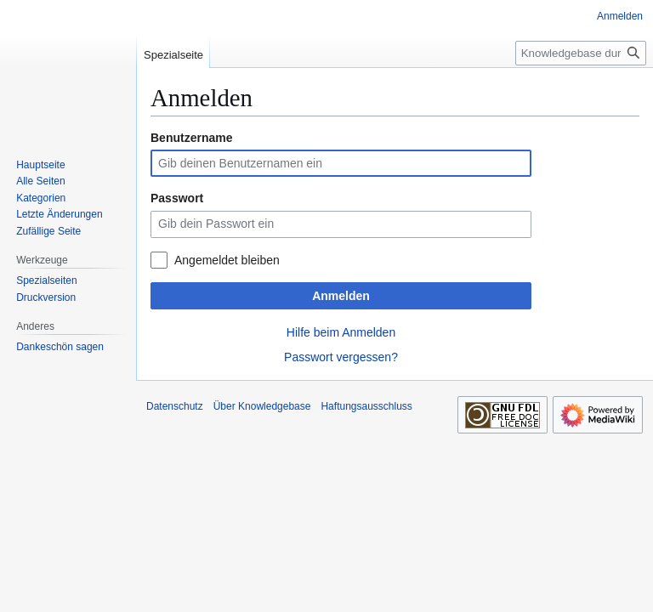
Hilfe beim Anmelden (341, 332)
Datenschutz (174, 406)
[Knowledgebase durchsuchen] (580, 53)
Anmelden (341, 296)
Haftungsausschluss (366, 406)
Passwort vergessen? (341, 357)
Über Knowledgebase (262, 406)
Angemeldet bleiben (227, 260)
